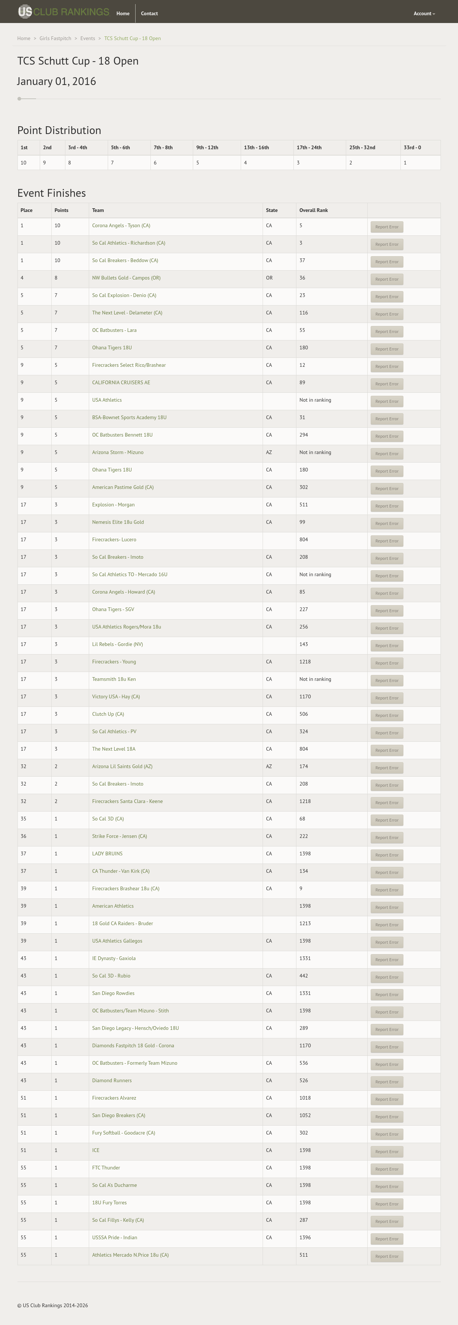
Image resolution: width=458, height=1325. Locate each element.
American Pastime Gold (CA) (123, 487)
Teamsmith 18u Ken (114, 679)
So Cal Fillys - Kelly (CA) (118, 1220)
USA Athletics (107, 399)
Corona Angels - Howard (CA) (123, 591)
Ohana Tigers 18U (112, 347)
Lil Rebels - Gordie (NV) (117, 644)
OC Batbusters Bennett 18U (122, 434)
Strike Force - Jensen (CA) (119, 836)
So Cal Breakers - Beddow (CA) (125, 260)
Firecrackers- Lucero (114, 539)
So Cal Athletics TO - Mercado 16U (130, 574)
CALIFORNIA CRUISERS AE (121, 382)
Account (424, 13)
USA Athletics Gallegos (117, 940)
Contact (149, 13)
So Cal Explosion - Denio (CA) (124, 295)
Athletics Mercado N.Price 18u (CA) (130, 1254)
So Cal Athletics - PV (114, 731)
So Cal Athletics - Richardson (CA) (128, 242)
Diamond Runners (111, 1080)
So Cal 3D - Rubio (111, 975)
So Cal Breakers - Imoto (117, 557)
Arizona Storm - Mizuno (117, 452)
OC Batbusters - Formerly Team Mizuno (134, 1063)
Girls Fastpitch (55, 38)
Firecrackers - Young (114, 661)
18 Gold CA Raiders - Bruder (122, 923)
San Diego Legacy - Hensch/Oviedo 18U (135, 1028)
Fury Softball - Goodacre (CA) (123, 1132)
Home (123, 13)
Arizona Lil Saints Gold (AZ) (122, 766)
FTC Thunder (106, 1167)
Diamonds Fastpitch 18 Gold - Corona (133, 1045)
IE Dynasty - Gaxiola (114, 958)
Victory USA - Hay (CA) (116, 696)
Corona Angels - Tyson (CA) (121, 225)
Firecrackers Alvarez (114, 1097)
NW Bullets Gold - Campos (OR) (126, 277)
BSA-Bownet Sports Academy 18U (129, 417)
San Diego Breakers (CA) (118, 1115)
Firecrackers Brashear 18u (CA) (125, 888)
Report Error (387, 226)
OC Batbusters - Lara (114, 330)
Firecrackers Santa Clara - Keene (127, 801)
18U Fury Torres (109, 1202)
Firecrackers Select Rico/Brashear (129, 365)
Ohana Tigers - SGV (113, 609)
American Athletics (113, 906)
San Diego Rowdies (113, 993)
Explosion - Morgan (113, 504)
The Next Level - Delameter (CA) (127, 312)
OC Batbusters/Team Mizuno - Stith (130, 1010)
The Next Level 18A (113, 748)
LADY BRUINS (107, 853)
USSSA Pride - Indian (114, 1237)
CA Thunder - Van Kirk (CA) (121, 871)
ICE (96, 1150)
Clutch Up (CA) (108, 714)
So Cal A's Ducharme (114, 1185)
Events (88, 38)
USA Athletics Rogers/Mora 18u (126, 626)
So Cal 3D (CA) (108, 818)
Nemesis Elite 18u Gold (118, 522)
